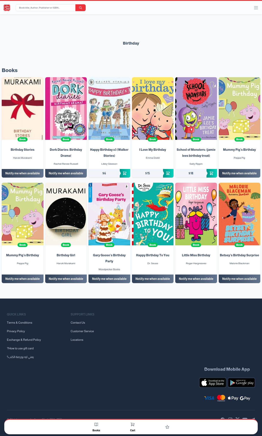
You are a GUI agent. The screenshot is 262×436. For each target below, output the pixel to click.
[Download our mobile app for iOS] (212, 382)
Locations (77, 339)
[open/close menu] (256, 7)
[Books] (96, 424)
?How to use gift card (20, 348)
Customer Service (82, 331)
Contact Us (78, 322)
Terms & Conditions (19, 322)
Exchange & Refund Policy (24, 339)
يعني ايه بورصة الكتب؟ (20, 357)
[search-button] (80, 7)
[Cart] (132, 424)
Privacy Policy (16, 331)
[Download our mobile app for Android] (241, 382)
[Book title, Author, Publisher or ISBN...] (46, 7)
